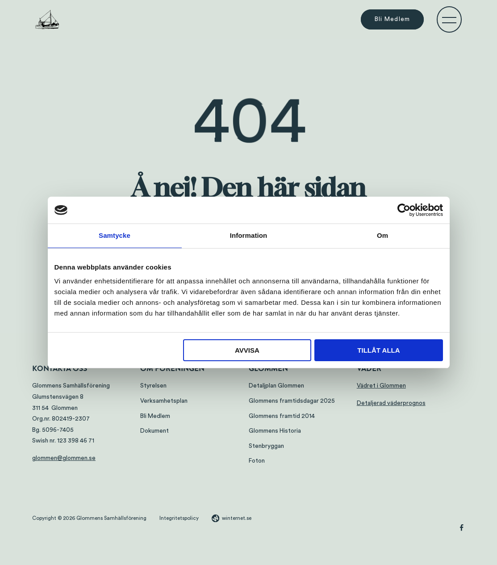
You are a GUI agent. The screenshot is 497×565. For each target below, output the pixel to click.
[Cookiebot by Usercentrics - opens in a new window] (404, 210)
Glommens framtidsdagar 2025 (292, 401)
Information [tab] (248, 235)
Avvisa (247, 350)
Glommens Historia (275, 431)
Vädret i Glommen (381, 386)
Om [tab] (382, 235)
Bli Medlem (392, 19)
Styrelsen (153, 386)
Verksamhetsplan (164, 401)
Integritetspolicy (179, 518)
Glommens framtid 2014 (282, 416)
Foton (257, 461)
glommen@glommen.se (64, 458)
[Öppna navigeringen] (449, 20)
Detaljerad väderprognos (391, 403)
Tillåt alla (378, 350)
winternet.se (236, 518)
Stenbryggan (266, 446)
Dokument (154, 431)
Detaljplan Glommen (276, 386)
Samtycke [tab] (114, 235)
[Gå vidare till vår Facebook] (462, 529)
